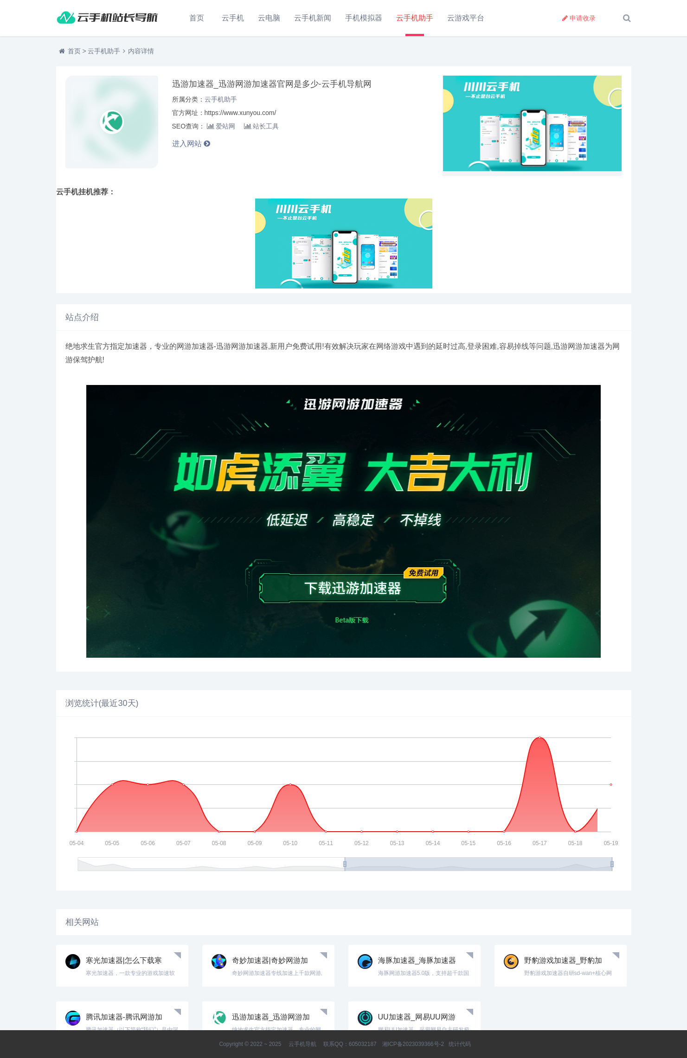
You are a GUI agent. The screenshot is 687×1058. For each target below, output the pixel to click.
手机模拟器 (363, 18)
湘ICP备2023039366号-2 (413, 1044)
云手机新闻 (312, 18)
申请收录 (579, 18)
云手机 (233, 18)
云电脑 (269, 18)
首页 (196, 18)
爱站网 (221, 126)
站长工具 (261, 126)
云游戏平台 (465, 18)
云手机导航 (302, 1044)
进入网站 (191, 143)
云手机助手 (414, 18)
